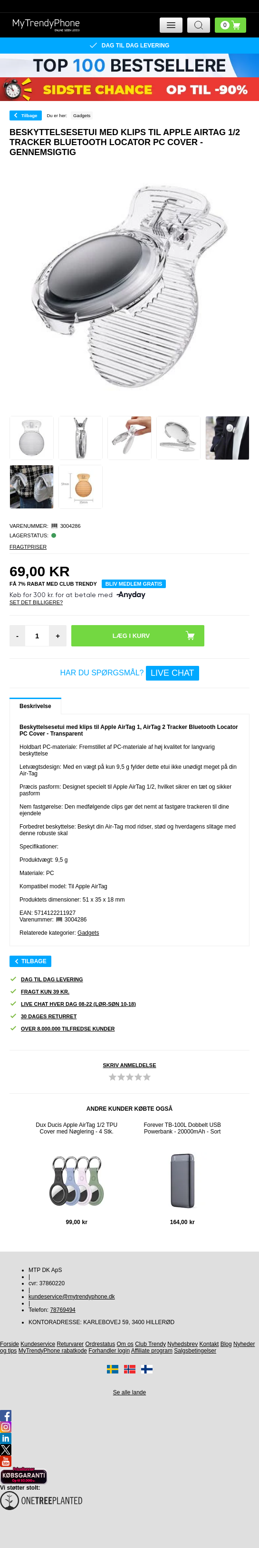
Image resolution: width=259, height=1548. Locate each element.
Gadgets (88, 933)
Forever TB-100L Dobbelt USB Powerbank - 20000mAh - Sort (182, 1128)
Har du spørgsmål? (129, 673)
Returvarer (70, 1344)
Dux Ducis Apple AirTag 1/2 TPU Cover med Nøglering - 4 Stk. (76, 1128)
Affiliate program (152, 1350)
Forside (9, 1344)
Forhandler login (109, 1350)
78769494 (62, 1310)
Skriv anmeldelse (129, 1065)
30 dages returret (43, 1017)
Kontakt (209, 1344)
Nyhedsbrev (182, 1344)
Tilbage (29, 115)
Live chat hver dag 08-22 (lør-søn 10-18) (73, 1004)
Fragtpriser (28, 547)
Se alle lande (129, 1392)
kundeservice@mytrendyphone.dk (72, 1296)
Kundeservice (37, 1344)
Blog (226, 1344)
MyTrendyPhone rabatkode (53, 1350)
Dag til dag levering (46, 980)
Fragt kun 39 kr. (39, 992)
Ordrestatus (100, 1344)
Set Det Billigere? (36, 602)
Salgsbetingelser (195, 1350)
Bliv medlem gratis (134, 584)
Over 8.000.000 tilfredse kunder (62, 1029)
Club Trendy (150, 1344)
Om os (125, 1344)
